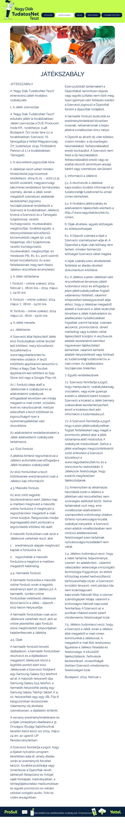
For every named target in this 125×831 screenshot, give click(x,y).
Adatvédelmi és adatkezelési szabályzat (55, 813)
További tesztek (112, 15)
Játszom (48, 15)
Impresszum (86, 813)
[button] (18, 45)
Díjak (79, 15)
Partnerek (93, 15)
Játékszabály (64, 15)
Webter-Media (78, 823)
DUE (53, 823)
